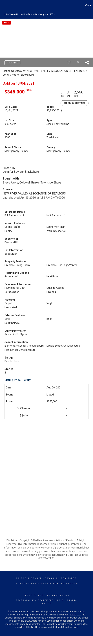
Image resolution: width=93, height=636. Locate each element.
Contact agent (12, 63)
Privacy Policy (58, 595)
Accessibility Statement (35, 600)
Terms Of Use (34, 595)
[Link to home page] (3, 5)
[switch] (69, 62)
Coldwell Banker (29, 578)
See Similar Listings (74, 103)
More (88, 5)
